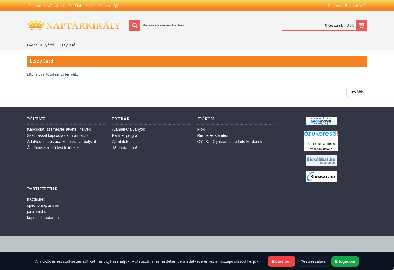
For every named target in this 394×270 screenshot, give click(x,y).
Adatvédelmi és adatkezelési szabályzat (61, 141)
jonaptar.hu (36, 211)
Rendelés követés (212, 135)
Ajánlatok (120, 141)
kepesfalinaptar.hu (43, 217)
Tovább (357, 91)
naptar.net (35, 199)
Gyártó (48, 45)
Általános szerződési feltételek (53, 147)
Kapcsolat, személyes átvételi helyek (59, 129)
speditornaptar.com (43, 205)
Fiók (201, 129)
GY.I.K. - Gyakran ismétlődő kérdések (229, 141)
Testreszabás (313, 261)
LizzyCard (67, 45)
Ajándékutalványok (128, 129)
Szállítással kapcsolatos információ (57, 135)
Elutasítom (282, 261)
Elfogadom (345, 261)
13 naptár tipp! (124, 147)
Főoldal (33, 45)
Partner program (126, 135)
